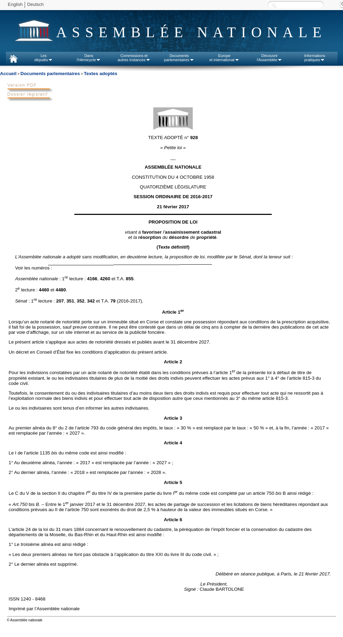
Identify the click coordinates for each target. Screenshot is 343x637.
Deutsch (35, 4)
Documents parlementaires (50, 73)
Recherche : (274, 5)
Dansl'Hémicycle (89, 58)
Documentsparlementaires (179, 58)
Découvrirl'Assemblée (269, 58)
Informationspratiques (314, 58)
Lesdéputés (43, 58)
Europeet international (224, 58)
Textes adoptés (100, 73)
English (15, 4)
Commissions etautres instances (133, 58)
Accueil (8, 73)
